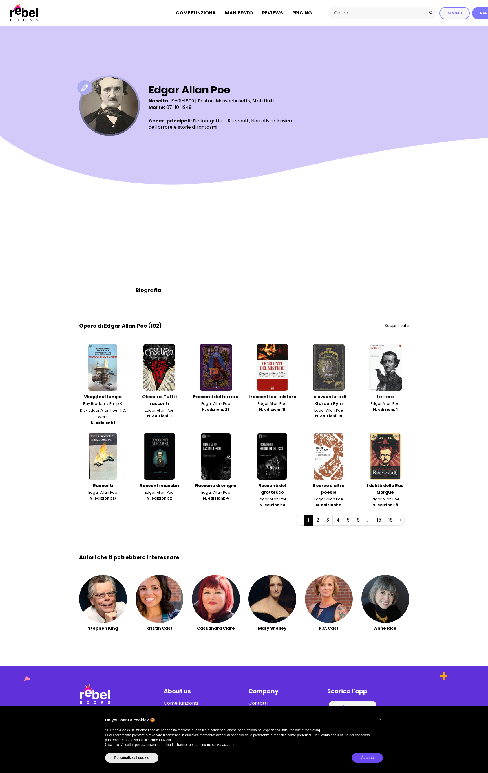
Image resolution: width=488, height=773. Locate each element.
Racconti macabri (159, 485)
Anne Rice (385, 628)
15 (379, 519)
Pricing (302, 13)
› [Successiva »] (400, 519)
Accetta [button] (367, 758)
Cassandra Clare (216, 628)
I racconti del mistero (272, 397)
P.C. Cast (329, 628)
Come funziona (196, 13)
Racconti (238, 120)
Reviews (272, 13)
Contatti (258, 703)
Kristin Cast (159, 628)
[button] (380, 719)
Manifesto (239, 13)
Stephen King (103, 628)
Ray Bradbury (95, 403)
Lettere (385, 397)
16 (390, 519)
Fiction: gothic (208, 120)
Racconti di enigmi (215, 485)
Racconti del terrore (216, 397)
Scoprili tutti (397, 325)
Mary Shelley (272, 628)
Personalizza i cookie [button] (131, 758)
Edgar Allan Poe (103, 410)
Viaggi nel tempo (103, 397)
